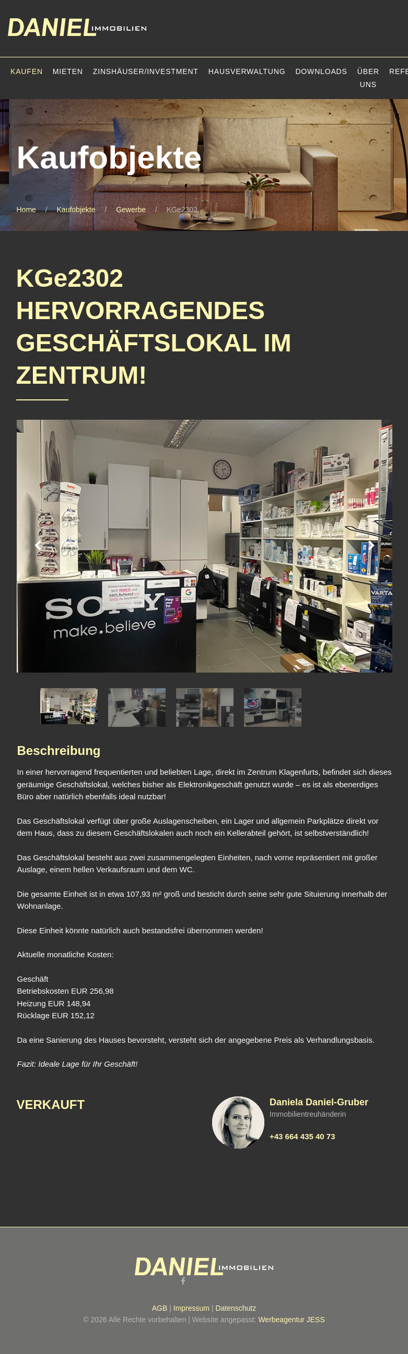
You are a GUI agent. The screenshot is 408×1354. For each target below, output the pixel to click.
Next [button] (371, 546)
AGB (160, 1308)
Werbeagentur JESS (291, 1319)
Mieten (68, 71)
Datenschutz (235, 1308)
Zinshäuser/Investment (146, 71)
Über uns (368, 78)
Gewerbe (131, 209)
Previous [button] (37, 546)
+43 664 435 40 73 (302, 1136)
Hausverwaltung (247, 71)
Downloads (321, 71)
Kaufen (26, 71)
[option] (204, 546)
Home (26, 209)
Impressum (191, 1308)
